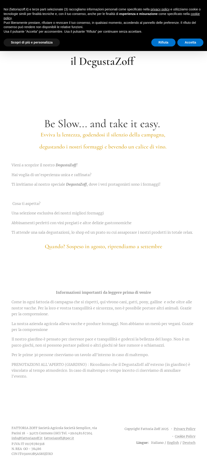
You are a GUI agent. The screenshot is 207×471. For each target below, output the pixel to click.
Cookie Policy (185, 436)
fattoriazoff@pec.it (59, 438)
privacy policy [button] (160, 9)
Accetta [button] (190, 42)
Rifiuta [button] (163, 42)
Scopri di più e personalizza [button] (32, 42)
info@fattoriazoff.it (27, 438)
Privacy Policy (184, 429)
